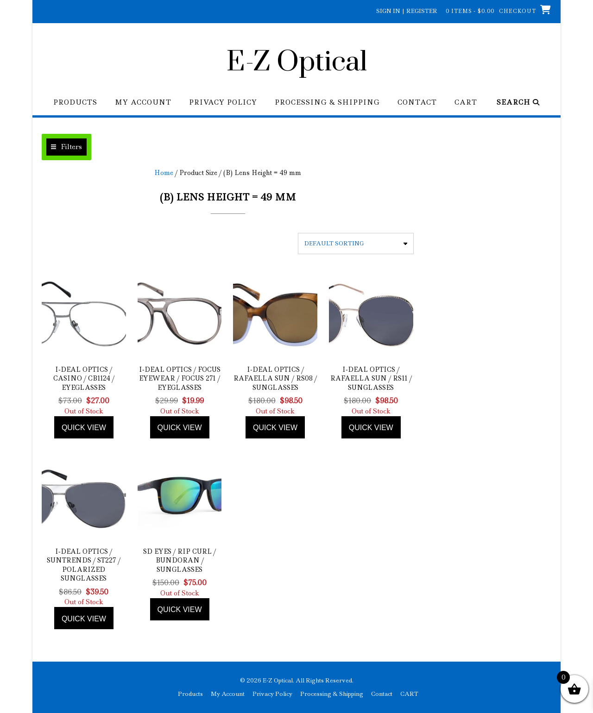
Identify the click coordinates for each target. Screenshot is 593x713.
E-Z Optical (297, 62)
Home (163, 173)
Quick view (84, 428)
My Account (143, 102)
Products (75, 102)
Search (518, 102)
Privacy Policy (223, 102)
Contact (417, 102)
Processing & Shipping (327, 102)
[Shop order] (356, 243)
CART (465, 102)
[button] (66, 147)
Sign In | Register (406, 11)
